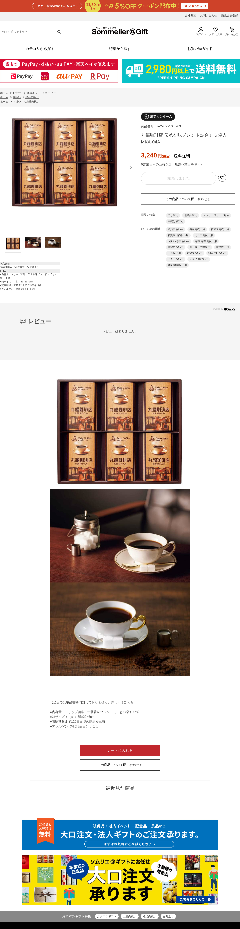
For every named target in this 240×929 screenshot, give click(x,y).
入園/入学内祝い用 (178, 241)
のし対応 (173, 215)
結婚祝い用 (222, 247)
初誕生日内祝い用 (178, 235)
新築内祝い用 (175, 247)
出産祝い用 (174, 253)
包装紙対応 (190, 215)
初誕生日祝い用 (217, 253)
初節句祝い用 (194, 253)
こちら (128, 702)
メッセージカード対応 (216, 215)
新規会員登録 (229, 15)
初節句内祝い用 (220, 229)
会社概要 (190, 15)
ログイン (201, 31)
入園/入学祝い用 (198, 259)
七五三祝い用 (175, 259)
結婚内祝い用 (175, 229)
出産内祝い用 (197, 229)
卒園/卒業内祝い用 (206, 241)
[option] (65, 173)
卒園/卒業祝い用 (177, 265)
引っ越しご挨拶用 (199, 247)
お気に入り (215, 31)
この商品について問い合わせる (188, 199)
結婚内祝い (150, 916)
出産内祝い (130, 916)
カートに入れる (120, 751)
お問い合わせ (208, 15)
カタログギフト (107, 916)
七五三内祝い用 (204, 235)
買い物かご (231, 31)
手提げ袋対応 (175, 221)
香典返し (168, 916)
